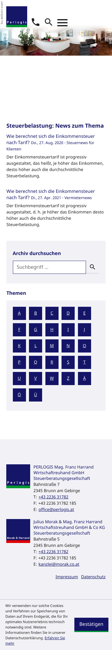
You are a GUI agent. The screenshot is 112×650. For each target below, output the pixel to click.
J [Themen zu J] (84, 329)
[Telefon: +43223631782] (53, 497)
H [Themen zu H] (51, 329)
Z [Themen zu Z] (68, 378)
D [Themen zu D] (68, 313)
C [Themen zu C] (51, 313)
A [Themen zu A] (19, 313)
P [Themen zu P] (19, 362)
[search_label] (49, 267)
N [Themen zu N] (68, 346)
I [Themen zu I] (68, 329)
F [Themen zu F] (19, 329)
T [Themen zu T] (84, 362)
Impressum (67, 577)
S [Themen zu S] (68, 362)
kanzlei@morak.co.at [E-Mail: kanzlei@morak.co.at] (59, 564)
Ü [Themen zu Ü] (35, 395)
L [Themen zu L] (35, 346)
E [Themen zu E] (84, 313)
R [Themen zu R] (51, 362)
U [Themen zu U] (19, 378)
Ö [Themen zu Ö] (19, 395)
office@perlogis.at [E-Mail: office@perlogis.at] (56, 509)
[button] (35, 22)
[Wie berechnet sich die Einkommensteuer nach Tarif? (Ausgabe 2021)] (55, 210)
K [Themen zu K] (19, 346)
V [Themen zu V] (35, 378)
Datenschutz (93, 577)
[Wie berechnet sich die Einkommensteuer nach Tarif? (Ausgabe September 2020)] (55, 158)
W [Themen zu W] (52, 378)
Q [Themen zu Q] (35, 362)
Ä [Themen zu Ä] (84, 378)
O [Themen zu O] (84, 346)
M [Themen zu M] (52, 346)
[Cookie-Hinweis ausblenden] (91, 625)
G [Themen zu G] (35, 329)
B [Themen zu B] (35, 313)
